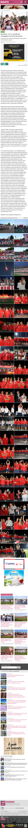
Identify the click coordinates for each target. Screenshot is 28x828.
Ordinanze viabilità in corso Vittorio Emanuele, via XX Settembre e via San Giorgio (16, 734)
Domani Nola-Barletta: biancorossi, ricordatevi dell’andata (20, 607)
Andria (7, 819)
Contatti (6, 808)
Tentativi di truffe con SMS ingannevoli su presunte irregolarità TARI (16, 707)
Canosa (24, 819)
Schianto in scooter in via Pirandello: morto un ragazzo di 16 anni (16, 682)
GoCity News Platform (19, 808)
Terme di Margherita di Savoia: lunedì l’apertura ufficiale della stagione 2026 (16, 688)
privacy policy (16, 671)
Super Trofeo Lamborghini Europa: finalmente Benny (15, 676)
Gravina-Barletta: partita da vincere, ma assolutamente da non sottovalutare (20, 641)
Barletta (3, 819)
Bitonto (19, 819)
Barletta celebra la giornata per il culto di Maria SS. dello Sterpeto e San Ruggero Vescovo (16, 727)
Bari (11, 819)
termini (10, 671)
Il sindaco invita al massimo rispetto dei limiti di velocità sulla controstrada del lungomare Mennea (16, 702)
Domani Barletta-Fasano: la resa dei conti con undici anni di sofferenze (7, 607)
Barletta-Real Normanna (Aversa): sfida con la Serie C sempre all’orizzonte (20, 624)
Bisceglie (15, 819)
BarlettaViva (8, 2)
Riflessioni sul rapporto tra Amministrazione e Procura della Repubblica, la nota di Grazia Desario (16, 696)
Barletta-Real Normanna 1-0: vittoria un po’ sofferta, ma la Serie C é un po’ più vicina (7, 624)
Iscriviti (18, 667)
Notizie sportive (7, 10)
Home (2, 10)
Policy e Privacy (11, 808)
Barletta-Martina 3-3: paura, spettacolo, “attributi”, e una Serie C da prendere (20, 658)
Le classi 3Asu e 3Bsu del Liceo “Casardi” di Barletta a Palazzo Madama (17, 714)
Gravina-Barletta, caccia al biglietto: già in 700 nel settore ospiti (7, 657)
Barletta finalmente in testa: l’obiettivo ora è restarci (6, 640)
